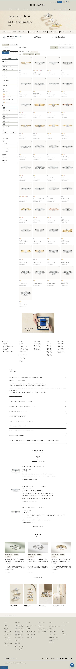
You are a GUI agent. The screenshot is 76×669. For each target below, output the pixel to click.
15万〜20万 (49, 346)
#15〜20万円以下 (53, 476)
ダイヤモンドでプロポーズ (8, 346)
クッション (44, 31)
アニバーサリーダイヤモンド (43, 629)
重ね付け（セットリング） (19, 629)
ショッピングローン (64, 634)
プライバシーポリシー (53, 634)
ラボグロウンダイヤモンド (8, 351)
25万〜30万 (49, 349)
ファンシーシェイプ (41, 632)
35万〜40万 (49, 352)
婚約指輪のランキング (19, 628)
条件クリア (14, 52)
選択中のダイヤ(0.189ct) (29, 54)
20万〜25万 (49, 348)
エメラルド (25, 31)
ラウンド (37, 54)
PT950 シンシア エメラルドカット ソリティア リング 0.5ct (33, 466)
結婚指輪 (5, 349)
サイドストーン (68, 31)
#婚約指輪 (24, 476)
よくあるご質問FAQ (30, 637)
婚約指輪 (5, 343)
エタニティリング (8, 634)
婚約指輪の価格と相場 (19, 626)
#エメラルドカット (39, 476)
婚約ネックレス (6, 345)
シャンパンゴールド (24, 349)
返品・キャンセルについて (31, 625)
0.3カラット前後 (37, 345)
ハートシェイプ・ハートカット (63, 348)
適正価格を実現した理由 (19, 631)
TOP (4, 615)
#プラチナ (29, 476)
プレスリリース (52, 631)
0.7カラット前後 (37, 348)
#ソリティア (33, 476)
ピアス (6, 640)
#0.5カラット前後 (46, 476)
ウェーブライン (7, 632)
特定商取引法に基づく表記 (54, 637)
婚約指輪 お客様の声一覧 (38, 526)
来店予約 (59, 1)
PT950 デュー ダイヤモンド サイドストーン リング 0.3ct (33, 507)
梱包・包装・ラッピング (31, 631)
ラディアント (56, 31)
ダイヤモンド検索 (8, 628)
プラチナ (14, 31)
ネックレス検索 (7, 637)
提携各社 (50, 628)
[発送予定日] (10, 162)
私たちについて (52, 625)
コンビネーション (23, 351)
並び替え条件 (14, 45)
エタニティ (19, 31)
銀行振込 (62, 631)
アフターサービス (30, 629)
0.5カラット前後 (37, 346)
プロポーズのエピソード (42, 628)
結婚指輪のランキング (19, 634)
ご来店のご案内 (63, 625)
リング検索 (7, 626)
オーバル (39, 31)
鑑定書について (18, 643)
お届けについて (29, 626)
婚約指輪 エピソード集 (38, 577)
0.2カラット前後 (37, 343)
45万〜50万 (49, 355)
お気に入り (4, 667)
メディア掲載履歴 (52, 629)
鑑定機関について (18, 645)
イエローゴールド (24, 346)
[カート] (69, 9)
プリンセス (50, 31)
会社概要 (51, 640)
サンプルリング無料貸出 (31, 634)
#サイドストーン (34, 498)
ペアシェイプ (60, 345)
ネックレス (7, 645)
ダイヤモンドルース (7, 348)
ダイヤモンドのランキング (19, 637)
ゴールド (9, 31)
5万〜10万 (49, 343)
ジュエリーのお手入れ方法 (19, 646)
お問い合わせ (52, 658)
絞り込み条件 (6, 45)
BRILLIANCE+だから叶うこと (54, 626)
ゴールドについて (18, 640)
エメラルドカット (61, 346)
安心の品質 (28, 628)
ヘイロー (21, 361)
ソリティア (62, 31)
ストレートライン (8, 631)
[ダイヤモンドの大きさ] (10, 58)
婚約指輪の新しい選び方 (19, 625)
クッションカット (61, 349)
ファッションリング (8, 643)
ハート (30, 31)
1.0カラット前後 (37, 349)
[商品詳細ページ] (16, 470)
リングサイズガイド (18, 649)
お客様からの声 (40, 626)
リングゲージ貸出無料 (30, 632)
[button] (3, 141)
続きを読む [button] (10, 25)
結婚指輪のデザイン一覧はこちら (16, 396)
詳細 (21, 36)
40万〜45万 (49, 354)
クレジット (63, 633)
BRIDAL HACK (40, 625)
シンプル (4, 31)
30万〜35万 (49, 351)
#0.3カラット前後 (40, 519)
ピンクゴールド (23, 348)
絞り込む (5, 52)
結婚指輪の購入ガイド (19, 632)
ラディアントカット (61, 352)
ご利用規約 (51, 632)
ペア (34, 31)
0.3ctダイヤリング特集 (42, 631)
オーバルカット (61, 351)
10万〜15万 (49, 345)
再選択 (17, 36)
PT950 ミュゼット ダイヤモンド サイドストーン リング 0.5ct (33, 486)
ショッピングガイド (18, 648)
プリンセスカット (61, 343)
